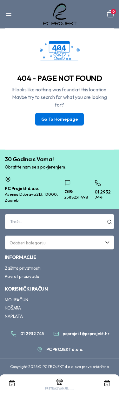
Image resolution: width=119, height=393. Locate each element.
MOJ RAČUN (16, 300)
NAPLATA (14, 316)
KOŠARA (13, 308)
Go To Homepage (59, 119)
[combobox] (59, 242)
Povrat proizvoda (22, 276)
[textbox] (57, 242)
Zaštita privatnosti (23, 268)
